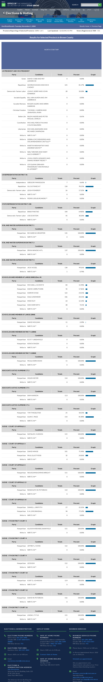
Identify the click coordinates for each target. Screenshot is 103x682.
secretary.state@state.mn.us (19, 661)
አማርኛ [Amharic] (89, 10)
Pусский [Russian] (52, 10)
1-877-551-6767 (88, 641)
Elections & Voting (17, 13)
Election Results (49, 20)
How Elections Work (91, 20)
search (75, 5)
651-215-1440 (22, 637)
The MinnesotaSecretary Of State (23, 4)
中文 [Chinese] (58, 10)
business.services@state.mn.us (84, 673)
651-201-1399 (60, 641)
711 (22, 643)
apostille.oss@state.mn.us (83, 677)
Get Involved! (81, 20)
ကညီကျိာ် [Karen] (96, 10)
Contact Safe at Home (48, 654)
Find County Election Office (59, 20)
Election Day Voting (19, 20)
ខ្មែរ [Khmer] (84, 10)
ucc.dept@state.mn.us (89, 679)
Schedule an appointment (82, 659)
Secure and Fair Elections (71, 20)
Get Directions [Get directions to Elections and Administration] (13, 669)
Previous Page (96, 26)
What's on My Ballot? (40, 20)
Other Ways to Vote (29, 20)
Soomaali (35, 10)
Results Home (84, 26)
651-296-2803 (87, 639)
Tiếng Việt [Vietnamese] (43, 10)
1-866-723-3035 (55, 643)
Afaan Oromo (75, 10)
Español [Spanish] (19, 10)
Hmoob (27, 10)
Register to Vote (9, 20)
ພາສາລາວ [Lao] (66, 10)
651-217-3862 (24, 650)
